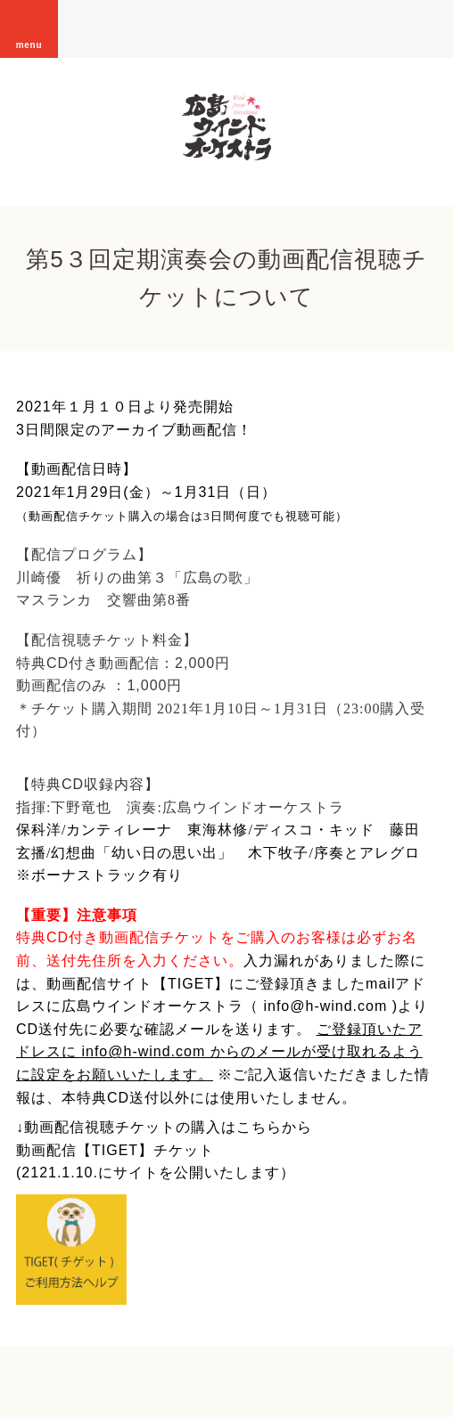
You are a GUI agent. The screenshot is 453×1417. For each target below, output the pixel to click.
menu (29, 28)
